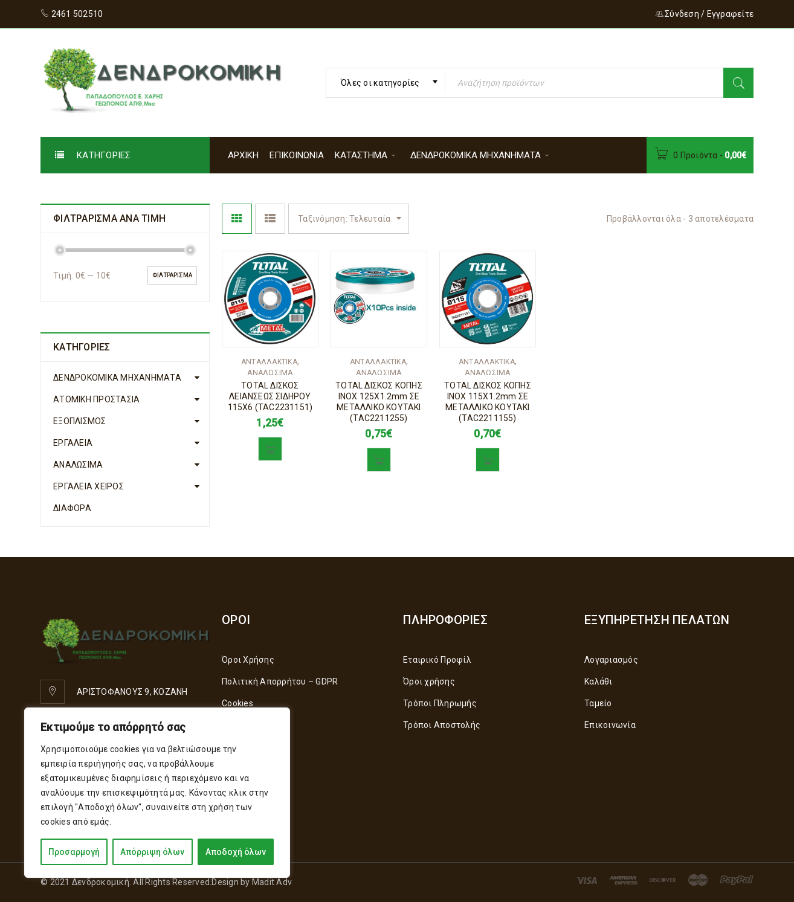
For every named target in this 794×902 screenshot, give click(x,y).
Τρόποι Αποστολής (441, 725)
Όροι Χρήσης (248, 660)
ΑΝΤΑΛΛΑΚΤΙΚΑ (269, 362)
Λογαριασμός (611, 660)
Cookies (237, 703)
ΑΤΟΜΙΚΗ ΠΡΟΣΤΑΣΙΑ (96, 399)
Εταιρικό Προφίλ (437, 660)
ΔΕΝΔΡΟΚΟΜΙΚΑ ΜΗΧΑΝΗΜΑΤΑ (117, 377)
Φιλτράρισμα (172, 275)
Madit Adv (272, 882)
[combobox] (385, 83)
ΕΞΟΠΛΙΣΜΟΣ (79, 421)
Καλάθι (598, 681)
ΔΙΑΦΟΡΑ (72, 508)
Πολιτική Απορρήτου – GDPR (280, 681)
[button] (270, 449)
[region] (157, 792)
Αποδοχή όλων (235, 852)
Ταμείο (598, 703)
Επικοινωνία (610, 725)
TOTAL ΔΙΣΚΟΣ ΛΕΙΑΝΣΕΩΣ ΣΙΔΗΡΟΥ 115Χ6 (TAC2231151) (270, 396)
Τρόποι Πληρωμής (440, 703)
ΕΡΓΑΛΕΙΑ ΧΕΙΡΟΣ (88, 486)
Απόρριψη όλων (152, 852)
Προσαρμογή (74, 852)
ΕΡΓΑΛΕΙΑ (72, 443)
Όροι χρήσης (429, 681)
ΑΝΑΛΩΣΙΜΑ (78, 464)
